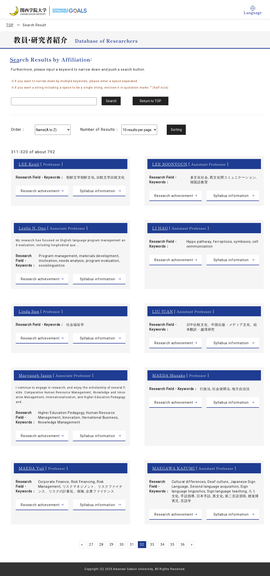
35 (173, 544)
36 (183, 544)
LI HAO (160, 228)
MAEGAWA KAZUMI (173, 468)
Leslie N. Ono (32, 228)
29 (111, 544)
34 (162, 544)
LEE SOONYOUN (169, 164)
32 (142, 544)
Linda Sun (29, 311)
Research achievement (40, 191)
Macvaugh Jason (35, 375)
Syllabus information (97, 191)
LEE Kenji (29, 164)
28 (101, 544)
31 (132, 544)
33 (152, 544)
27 (91, 544)
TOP (10, 25)
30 (121, 544)
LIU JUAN (162, 311)
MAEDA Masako (168, 375)
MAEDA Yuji (31, 468)
